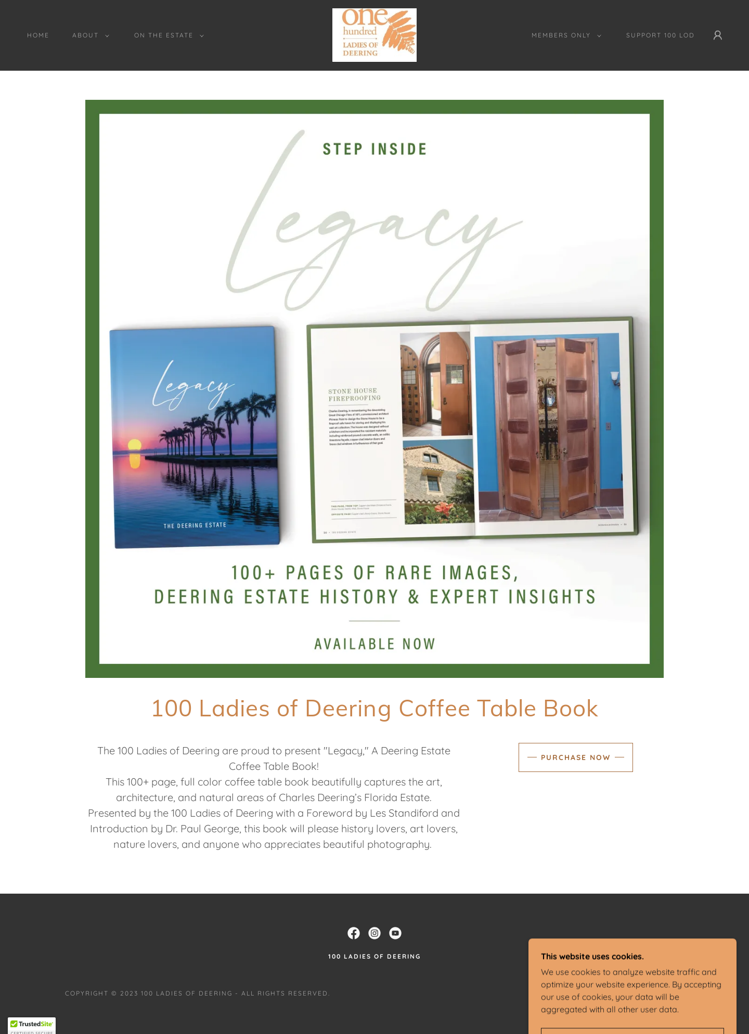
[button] (88, 35)
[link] (374, 34)
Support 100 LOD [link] (660, 35)
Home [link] (38, 35)
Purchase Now (576, 757)
